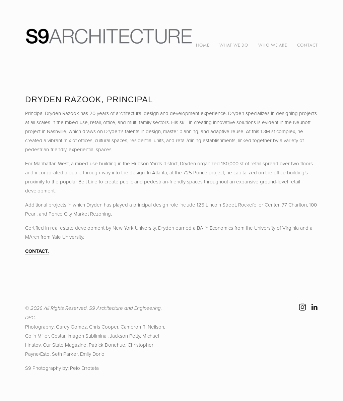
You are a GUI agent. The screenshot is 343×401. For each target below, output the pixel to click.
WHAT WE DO (233, 45)
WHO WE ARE (272, 45)
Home (202, 45)
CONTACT (307, 45)
